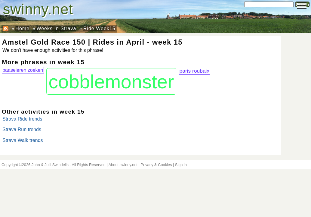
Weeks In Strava (56, 28)
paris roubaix (195, 71)
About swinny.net (123, 164)
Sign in (181, 164)
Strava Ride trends (22, 118)
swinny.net (38, 9)
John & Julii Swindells (50, 164)
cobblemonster (111, 81)
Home (22, 28)
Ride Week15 (99, 28)
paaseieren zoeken (22, 70)
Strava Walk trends (22, 140)
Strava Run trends (21, 129)
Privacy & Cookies (156, 164)
